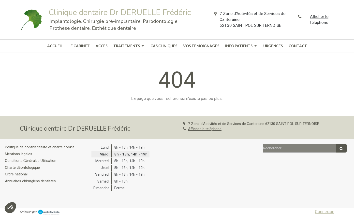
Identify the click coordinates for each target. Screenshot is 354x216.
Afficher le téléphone (319, 19)
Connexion (324, 211)
